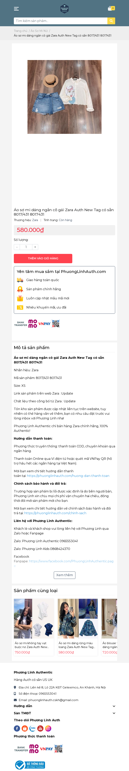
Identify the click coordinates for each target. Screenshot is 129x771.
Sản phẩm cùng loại (36, 590)
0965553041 (48, 693)
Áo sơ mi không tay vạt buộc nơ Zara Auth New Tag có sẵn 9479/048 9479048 (31, 648)
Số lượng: (21, 240)
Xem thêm (64, 575)
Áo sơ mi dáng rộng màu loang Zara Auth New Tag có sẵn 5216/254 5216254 (76, 647)
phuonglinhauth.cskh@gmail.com (53, 700)
